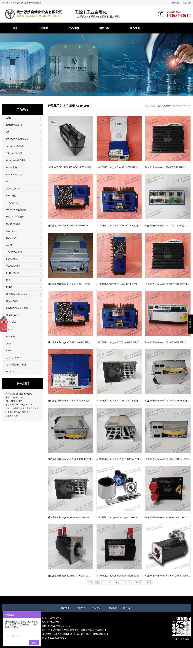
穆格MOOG (12, 301)
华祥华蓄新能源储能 (16, 364)
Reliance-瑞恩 (13, 223)
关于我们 (175, 2)
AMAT (9, 245)
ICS (8, 280)
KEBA (9, 287)
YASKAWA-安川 (14, 252)
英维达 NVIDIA (13, 357)
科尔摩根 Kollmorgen (16, 294)
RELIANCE (11, 336)
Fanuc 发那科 (13, 259)
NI (7, 181)
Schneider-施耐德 (15, 146)
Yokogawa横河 (13, 266)
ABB (8, 118)
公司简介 (43, 28)
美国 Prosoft (12, 315)
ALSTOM (10, 231)
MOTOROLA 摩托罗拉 (17, 308)
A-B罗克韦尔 (12, 202)
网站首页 (65, 608)
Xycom (9, 329)
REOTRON (11, 238)
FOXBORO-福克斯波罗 (17, 139)
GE (7, 132)
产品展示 (74, 28)
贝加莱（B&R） (14, 188)
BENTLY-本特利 (14, 125)
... (123, 582)
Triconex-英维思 (14, 153)
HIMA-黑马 (11, 167)
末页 (149, 582)
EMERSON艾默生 (15, 174)
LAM (8, 350)
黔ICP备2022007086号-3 (54, 638)
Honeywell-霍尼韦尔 (16, 160)
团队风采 (104, 28)
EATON (10, 371)
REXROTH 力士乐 (15, 216)
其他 (8, 343)
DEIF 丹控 (11, 195)
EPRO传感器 (12, 273)
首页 (15, 28)
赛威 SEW (11, 322)
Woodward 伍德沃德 (16, 209)
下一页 (138, 582)
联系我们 (186, 2)
